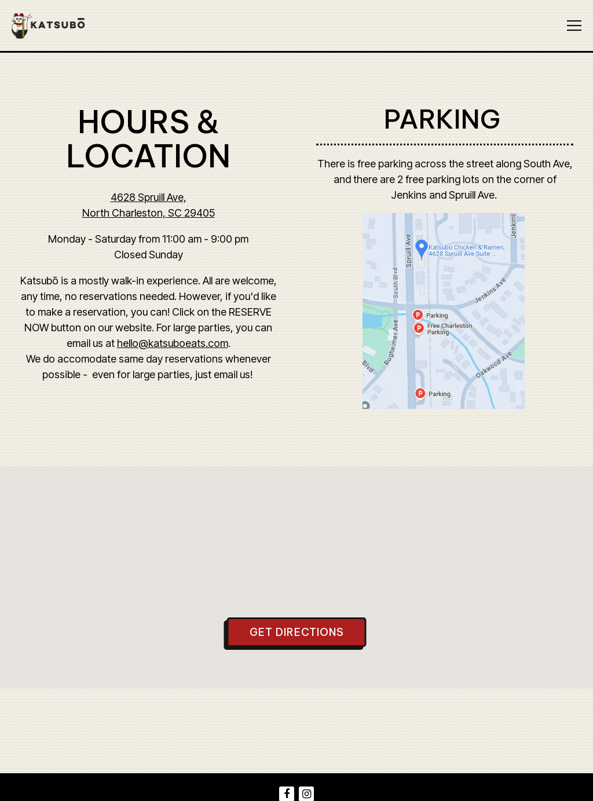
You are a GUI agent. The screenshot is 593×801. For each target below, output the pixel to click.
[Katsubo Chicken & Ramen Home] (54, 25)
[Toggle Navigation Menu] (574, 25)
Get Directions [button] (297, 632)
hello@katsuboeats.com (172, 343)
